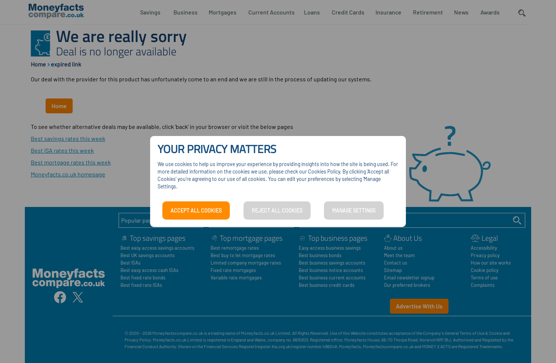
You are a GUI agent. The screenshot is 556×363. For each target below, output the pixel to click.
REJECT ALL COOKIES (277, 210)
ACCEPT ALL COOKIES (196, 210)
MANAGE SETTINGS (353, 210)
